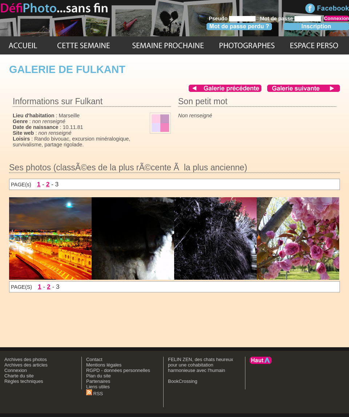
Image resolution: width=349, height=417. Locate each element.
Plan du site (98, 375)
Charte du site (19, 375)
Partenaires (98, 381)
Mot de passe (276, 18)
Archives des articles (26, 365)
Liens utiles (98, 386)
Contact (94, 359)
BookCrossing (182, 381)
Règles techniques (23, 381)
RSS (94, 393)
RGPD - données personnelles (118, 370)
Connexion (15, 370)
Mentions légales (103, 365)
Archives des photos (25, 359)
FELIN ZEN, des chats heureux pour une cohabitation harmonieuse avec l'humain (200, 365)
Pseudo (218, 18)
